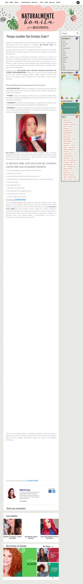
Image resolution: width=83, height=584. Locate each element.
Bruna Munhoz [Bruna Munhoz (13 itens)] (67, 139)
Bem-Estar (34, 2)
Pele (63, 64)
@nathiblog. (10, 440)
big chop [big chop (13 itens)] (70, 126)
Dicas (41, 2)
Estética (64, 53)
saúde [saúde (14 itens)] (64, 177)
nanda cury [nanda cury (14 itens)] (66, 170)
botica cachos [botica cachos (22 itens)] (66, 134)
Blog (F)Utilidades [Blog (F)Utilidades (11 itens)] (67, 132)
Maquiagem (65, 57)
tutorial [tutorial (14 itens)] (70, 179)
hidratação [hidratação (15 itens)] (66, 162)
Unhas (63, 69)
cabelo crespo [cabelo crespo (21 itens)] (66, 143)
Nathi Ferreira (25, 489)
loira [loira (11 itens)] (75, 164)
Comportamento (25, 2)
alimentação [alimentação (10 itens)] (66, 120)
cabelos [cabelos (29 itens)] (73, 145)
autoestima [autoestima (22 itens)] (73, 124)
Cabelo (11, 2)
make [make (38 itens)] (64, 166)
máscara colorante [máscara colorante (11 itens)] (68, 168)
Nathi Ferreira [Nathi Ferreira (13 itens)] (67, 172)
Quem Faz (52, 2)
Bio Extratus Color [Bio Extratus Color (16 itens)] (67, 130)
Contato (58, 2)
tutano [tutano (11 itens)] (65, 179)
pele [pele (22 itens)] (73, 172)
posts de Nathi (23, 501)
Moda (46, 2)
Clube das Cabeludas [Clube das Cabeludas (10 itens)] (68, 149)
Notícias (64, 59)
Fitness (64, 55)
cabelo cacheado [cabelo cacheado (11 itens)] (67, 141)
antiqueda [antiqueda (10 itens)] (66, 124)
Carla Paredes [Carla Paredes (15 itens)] (71, 147)
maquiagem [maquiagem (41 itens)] (71, 166)
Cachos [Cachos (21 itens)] (65, 147)
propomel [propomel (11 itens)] (65, 174)
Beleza (17, 2)
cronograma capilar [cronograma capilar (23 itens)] (68, 156)
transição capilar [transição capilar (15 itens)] (72, 177)
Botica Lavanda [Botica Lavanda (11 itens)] (67, 137)
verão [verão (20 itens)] (74, 179)
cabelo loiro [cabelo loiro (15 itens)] (66, 145)
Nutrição (64, 62)
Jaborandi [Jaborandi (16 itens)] (72, 162)
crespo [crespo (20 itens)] (74, 153)
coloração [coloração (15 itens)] (65, 151)
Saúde (63, 66)
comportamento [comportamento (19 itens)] (67, 153)
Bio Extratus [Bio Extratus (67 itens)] (66, 128)
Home (6, 2)
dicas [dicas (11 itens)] (64, 160)
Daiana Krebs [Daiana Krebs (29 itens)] (66, 158)
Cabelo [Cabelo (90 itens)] (74, 139)
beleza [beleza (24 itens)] (65, 126)
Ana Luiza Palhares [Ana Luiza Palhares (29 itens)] (68, 122)
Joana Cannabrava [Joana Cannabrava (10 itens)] (67, 164)
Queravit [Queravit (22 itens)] (72, 174)
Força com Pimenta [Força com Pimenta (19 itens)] (72, 160)
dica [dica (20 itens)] (72, 158)
